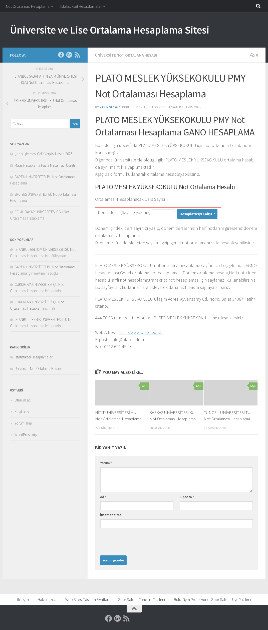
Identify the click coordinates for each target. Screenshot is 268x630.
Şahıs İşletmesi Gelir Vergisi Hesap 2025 (43, 153)
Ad (103, 497)
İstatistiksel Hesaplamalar (81, 6)
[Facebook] (61, 55)
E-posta (187, 497)
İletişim (23, 599)
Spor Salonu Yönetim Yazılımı (141, 599)
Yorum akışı (23, 423)
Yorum (106, 463)
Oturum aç (23, 400)
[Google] (69, 55)
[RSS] (77, 55)
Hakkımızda (47, 599)
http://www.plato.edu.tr (141, 332)
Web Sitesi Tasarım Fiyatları (87, 599)
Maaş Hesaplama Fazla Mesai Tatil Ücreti (45, 165)
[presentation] (138, 540)
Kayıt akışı (22, 411)
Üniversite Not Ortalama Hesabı (126, 55)
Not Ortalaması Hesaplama (28, 6)
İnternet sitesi (111, 515)
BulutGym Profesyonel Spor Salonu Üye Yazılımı (212, 599)
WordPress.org (26, 434)
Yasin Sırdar (110, 107)
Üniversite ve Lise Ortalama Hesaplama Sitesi (109, 29)
